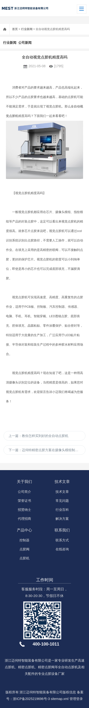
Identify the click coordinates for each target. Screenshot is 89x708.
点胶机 (24, 558)
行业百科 (62, 510)
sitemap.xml (60, 699)
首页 (15, 29)
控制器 (24, 540)
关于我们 (24, 482)
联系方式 (62, 540)
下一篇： (47, 450)
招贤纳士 (24, 510)
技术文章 (62, 482)
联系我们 (62, 530)
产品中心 (24, 530)
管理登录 (76, 699)
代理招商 (24, 519)
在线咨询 (62, 549)
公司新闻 (25, 43)
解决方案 (62, 519)
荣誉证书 (24, 501)
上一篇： (38, 436)
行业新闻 (27, 29)
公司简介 (24, 492)
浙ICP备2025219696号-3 (31, 699)
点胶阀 (24, 549)
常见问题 (62, 501)
